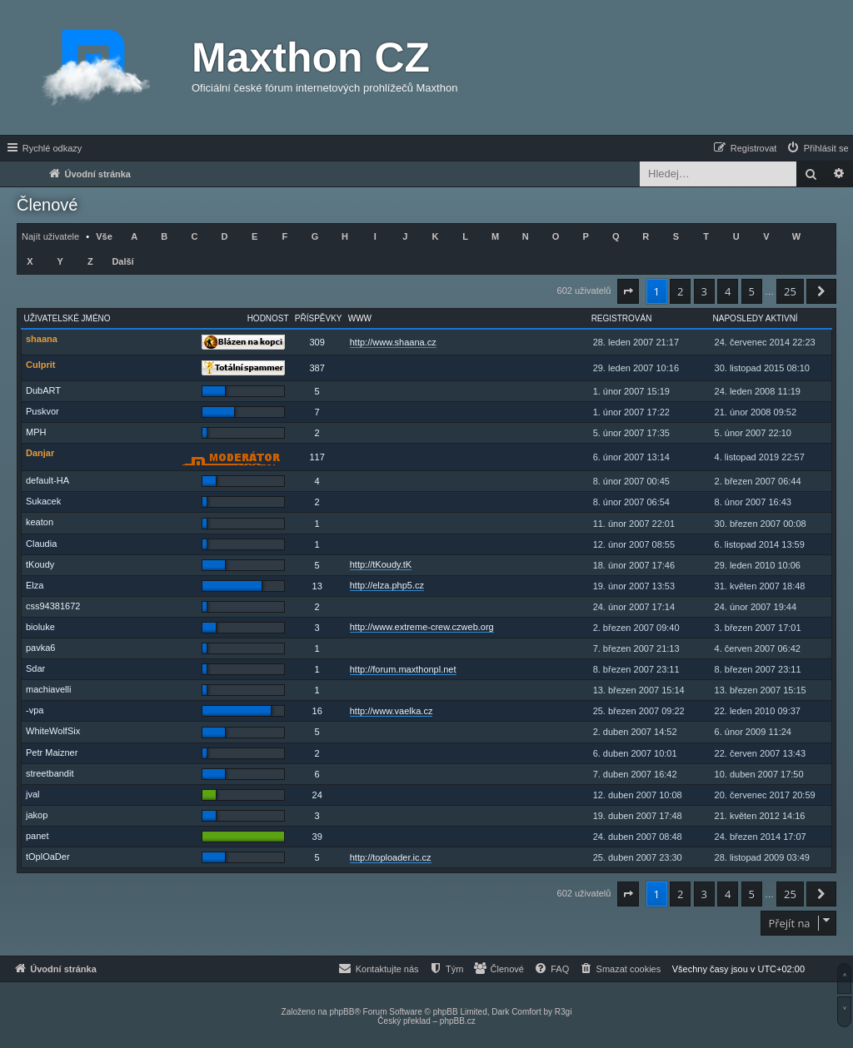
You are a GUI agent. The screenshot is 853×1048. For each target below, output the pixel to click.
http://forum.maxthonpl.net (403, 669)
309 (317, 342)
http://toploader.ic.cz (390, 857)
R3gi (563, 1011)
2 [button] (680, 291)
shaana (41, 339)
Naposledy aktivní (755, 318)
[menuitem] (817, 148)
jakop (36, 815)
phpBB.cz (458, 1021)
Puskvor (42, 411)
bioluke (40, 627)
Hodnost (268, 318)
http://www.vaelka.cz (391, 711)
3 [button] (704, 291)
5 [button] (752, 291)
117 (317, 457)
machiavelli (48, 689)
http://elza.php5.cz (387, 585)
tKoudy (40, 564)
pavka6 (40, 648)
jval (33, 794)
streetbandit (49, 773)
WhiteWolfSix (53, 731)
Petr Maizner (51, 752)
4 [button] (728, 291)
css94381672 (53, 606)
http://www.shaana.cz (393, 342)
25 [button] (790, 291)
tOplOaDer (48, 857)
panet (37, 836)
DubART (43, 390)
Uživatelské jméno (67, 318)
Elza (34, 585)
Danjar (40, 453)
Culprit (40, 365)
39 (317, 837)
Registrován (621, 318)
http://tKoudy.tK (381, 564)
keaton (39, 522)
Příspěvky (318, 318)
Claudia (41, 544)
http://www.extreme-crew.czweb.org (422, 627)
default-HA (47, 480)
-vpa (34, 710)
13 (317, 586)
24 (317, 795)
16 (317, 711)
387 (317, 368)
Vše (104, 236)
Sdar (35, 668)
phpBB (341, 1011)
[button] (628, 291)
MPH (36, 432)
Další (122, 261)
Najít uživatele (50, 236)
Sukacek (43, 501)
